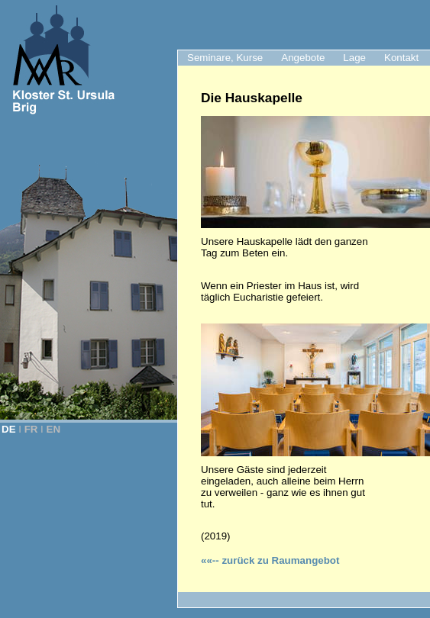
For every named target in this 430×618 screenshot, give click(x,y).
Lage (354, 57)
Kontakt (401, 57)
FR (31, 429)
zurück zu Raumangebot (270, 560)
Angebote (303, 57)
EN (54, 429)
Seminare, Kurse (225, 57)
